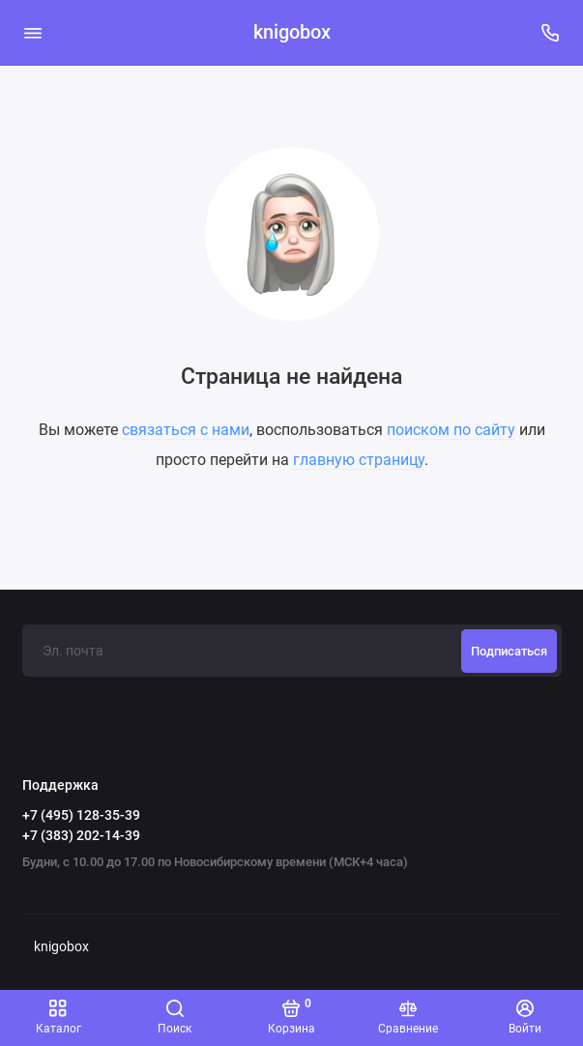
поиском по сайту (451, 430)
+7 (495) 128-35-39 (81, 815)
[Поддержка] (551, 33)
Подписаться (509, 651)
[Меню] (33, 33)
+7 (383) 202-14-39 (81, 835)
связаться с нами (185, 430)
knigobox (292, 32)
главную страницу (358, 459)
